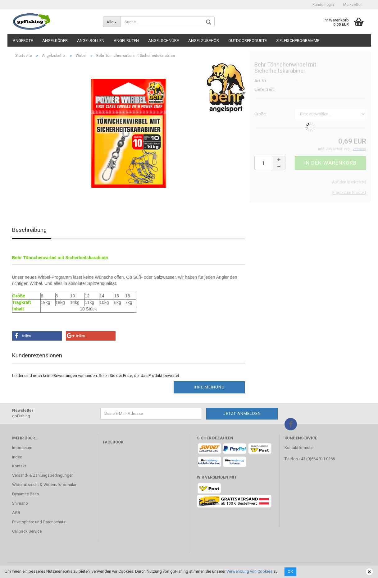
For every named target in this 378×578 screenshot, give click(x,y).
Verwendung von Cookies (249, 571)
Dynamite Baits (25, 494)
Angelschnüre (163, 40)
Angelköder (55, 40)
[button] (37, 336)
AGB (16, 512)
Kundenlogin (323, 4)
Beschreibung (29, 230)
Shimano (20, 503)
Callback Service (27, 531)
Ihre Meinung (209, 387)
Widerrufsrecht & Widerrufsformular (44, 484)
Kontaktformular (299, 447)
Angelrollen (90, 40)
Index (17, 457)
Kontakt (19, 466)
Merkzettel (352, 4)
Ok (290, 572)
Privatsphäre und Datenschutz (39, 522)
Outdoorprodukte (247, 40)
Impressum (22, 447)
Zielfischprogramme (297, 40)
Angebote (23, 40)
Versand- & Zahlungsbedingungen (43, 475)
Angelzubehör (203, 40)
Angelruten (126, 40)
